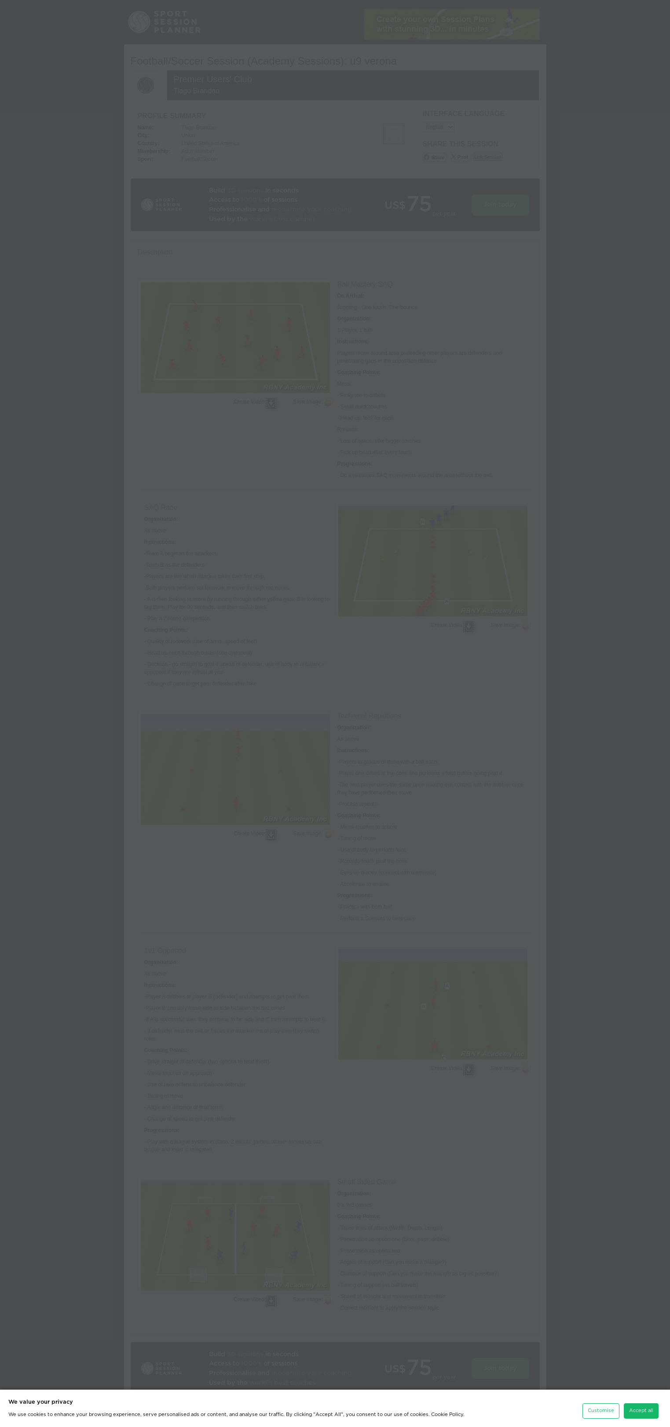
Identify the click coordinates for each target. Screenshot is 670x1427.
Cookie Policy (447, 1414)
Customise (601, 1410)
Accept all (641, 1410)
